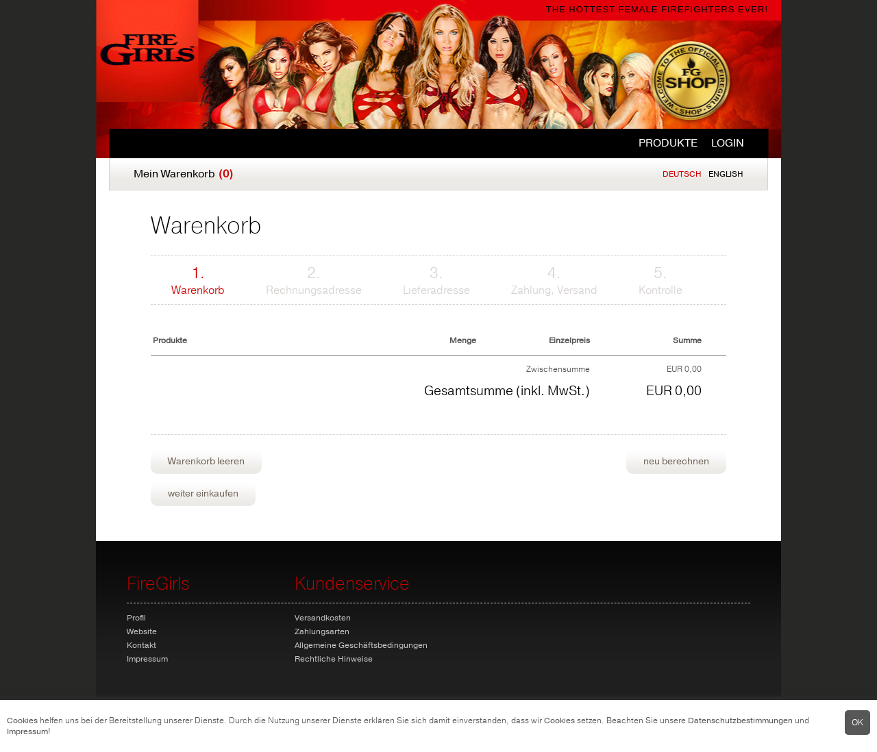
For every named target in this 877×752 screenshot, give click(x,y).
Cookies (22, 720)
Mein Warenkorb (183, 173)
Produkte (668, 143)
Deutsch (682, 173)
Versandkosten (323, 617)
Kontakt (141, 645)
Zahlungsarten (322, 631)
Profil (136, 617)
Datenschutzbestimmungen (740, 720)
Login (727, 143)
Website (142, 631)
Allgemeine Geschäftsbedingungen (361, 645)
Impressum (27, 731)
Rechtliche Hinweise (334, 658)
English (725, 173)
